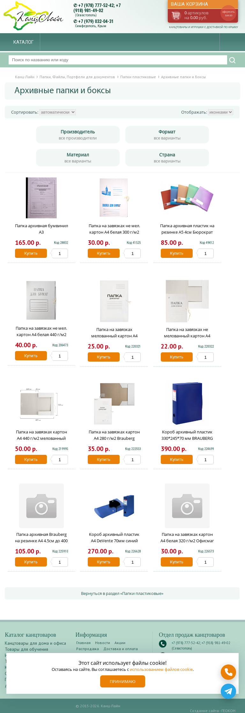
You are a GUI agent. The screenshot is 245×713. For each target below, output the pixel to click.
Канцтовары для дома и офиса (35, 643)
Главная (83, 642)
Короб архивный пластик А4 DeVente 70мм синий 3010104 (114, 540)
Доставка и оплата (120, 648)
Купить (31, 253)
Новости (102, 642)
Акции (120, 642)
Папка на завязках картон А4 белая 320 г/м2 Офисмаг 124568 (187, 540)
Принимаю (123, 681)
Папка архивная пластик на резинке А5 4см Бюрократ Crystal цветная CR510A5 (187, 232)
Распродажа (87, 648)
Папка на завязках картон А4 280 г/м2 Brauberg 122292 (114, 438)
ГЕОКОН (228, 710)
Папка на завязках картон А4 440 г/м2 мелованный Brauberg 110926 (41, 438)
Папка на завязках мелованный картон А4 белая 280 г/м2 (114, 335)
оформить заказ (228, 13)
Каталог (23, 42)
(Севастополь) (86, 15)
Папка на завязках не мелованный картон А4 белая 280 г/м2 (187, 335)
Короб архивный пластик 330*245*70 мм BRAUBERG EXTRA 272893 (187, 438)
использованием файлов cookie (161, 669)
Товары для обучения (26, 649)
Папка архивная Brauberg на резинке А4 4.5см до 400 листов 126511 (41, 540)
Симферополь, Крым (90, 26)
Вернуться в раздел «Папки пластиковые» (122, 593)
